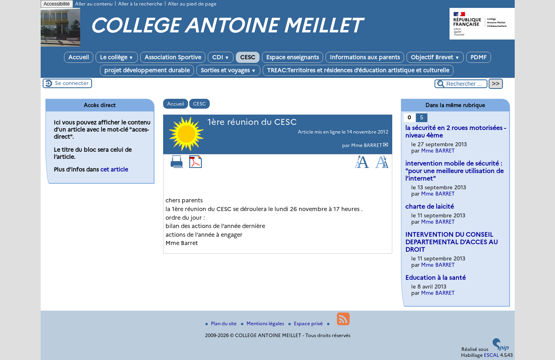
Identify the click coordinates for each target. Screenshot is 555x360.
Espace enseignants (292, 57)
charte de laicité (429, 206)
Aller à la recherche (140, 4)
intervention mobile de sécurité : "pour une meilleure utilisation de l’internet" (454, 171)
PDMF (478, 57)
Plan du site (221, 323)
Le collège (117, 57)
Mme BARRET (366, 145)
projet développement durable (147, 70)
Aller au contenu (94, 4)
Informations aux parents (365, 57)
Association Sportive (173, 57)
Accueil (78, 57)
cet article (114, 169)
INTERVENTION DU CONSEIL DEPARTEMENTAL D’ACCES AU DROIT (451, 242)
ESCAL (491, 355)
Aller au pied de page (192, 4)
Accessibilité (57, 4)
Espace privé (306, 323)
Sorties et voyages (228, 70)
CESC (247, 57)
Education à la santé (435, 277)
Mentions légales (263, 323)
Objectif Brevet (435, 57)
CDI (221, 57)
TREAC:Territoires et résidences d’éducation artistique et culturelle (358, 70)
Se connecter (71, 83)
